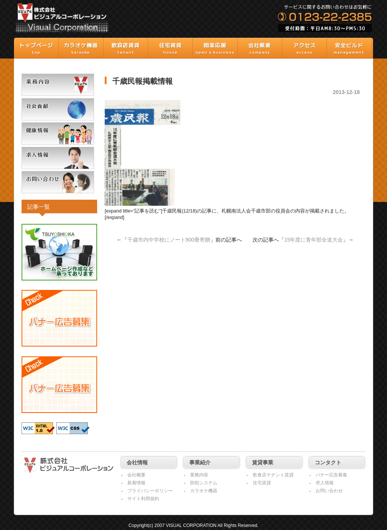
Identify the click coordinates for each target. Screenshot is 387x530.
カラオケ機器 (203, 490)
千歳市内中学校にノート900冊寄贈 (168, 240)
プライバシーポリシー (150, 490)
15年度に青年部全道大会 (313, 240)
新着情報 (136, 483)
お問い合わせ (329, 490)
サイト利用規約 (143, 498)
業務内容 (199, 475)
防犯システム (203, 483)
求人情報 (325, 483)
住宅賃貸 (262, 483)
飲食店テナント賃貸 (273, 475)
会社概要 (136, 475)
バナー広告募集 (331, 475)
